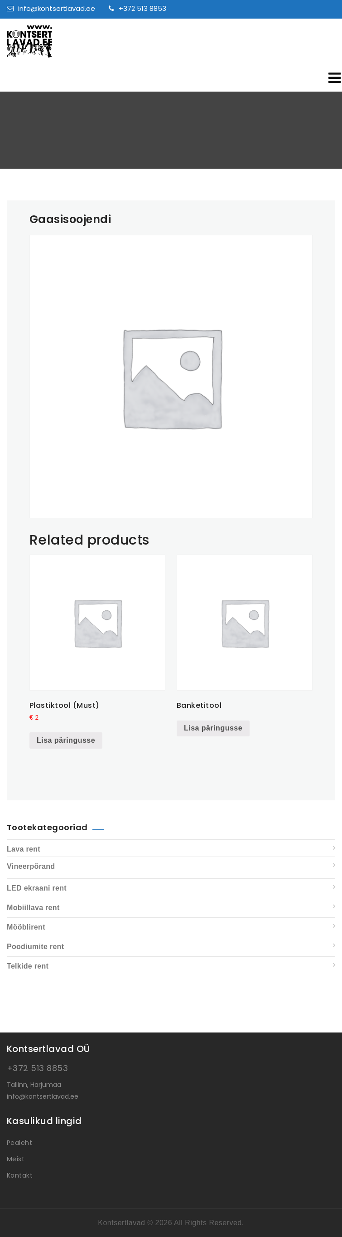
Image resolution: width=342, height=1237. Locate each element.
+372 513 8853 (137, 8)
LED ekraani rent (37, 888)
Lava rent (23, 849)
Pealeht (19, 1142)
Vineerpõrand (31, 866)
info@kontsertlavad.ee (51, 8)
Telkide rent (27, 966)
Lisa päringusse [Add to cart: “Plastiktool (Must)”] (66, 740)
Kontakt (20, 1175)
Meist (15, 1159)
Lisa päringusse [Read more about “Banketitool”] (213, 728)
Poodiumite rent (35, 946)
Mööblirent (26, 927)
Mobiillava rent (33, 907)
